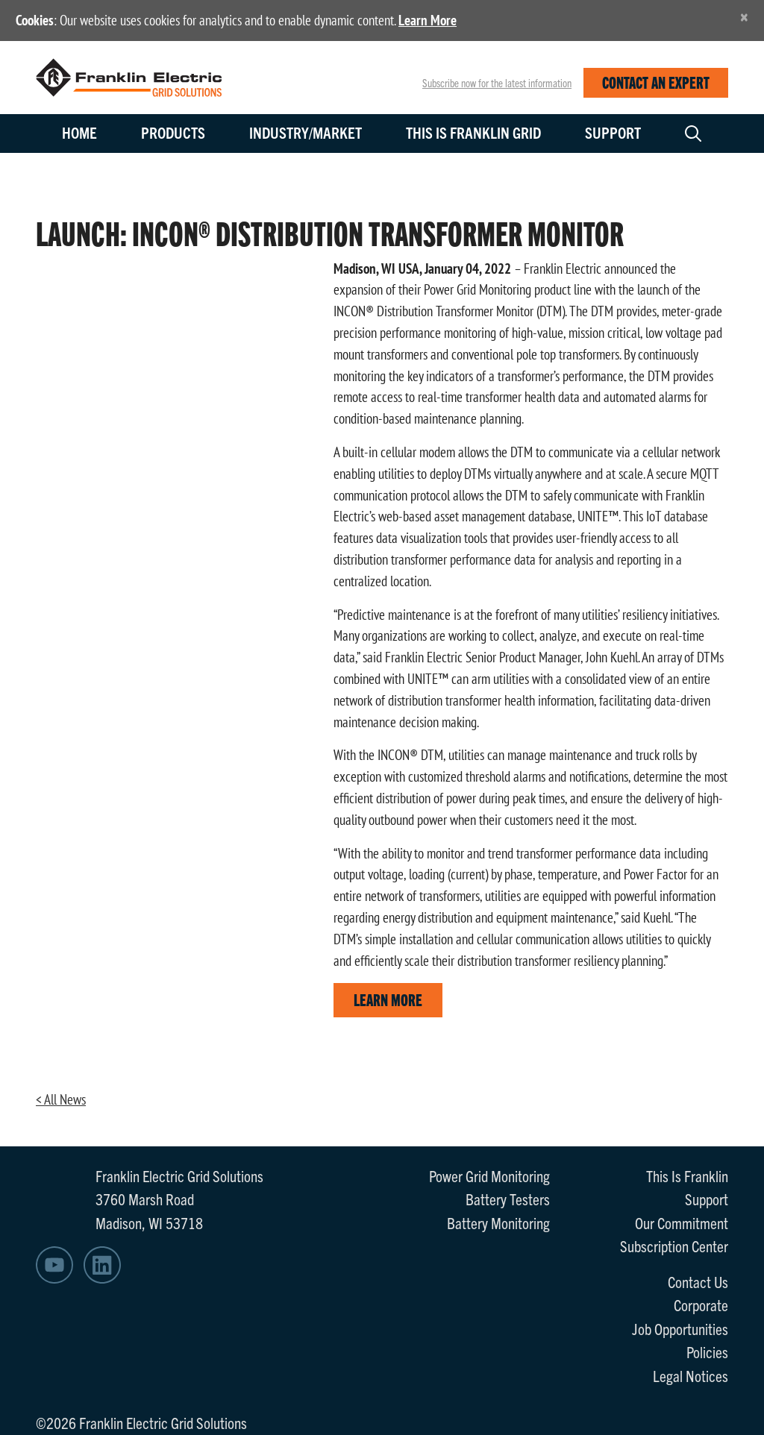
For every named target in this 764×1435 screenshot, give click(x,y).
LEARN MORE (388, 999)
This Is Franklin (687, 1175)
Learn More (427, 20)
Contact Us (698, 1281)
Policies (707, 1351)
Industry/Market (305, 132)
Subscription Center (674, 1245)
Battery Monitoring (498, 1222)
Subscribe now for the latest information (497, 83)
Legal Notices (690, 1375)
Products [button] (173, 132)
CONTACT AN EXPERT (656, 81)
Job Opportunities (680, 1328)
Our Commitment (681, 1222)
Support (613, 132)
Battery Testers (508, 1198)
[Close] (744, 17)
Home (79, 132)
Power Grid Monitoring (489, 1175)
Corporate (701, 1304)
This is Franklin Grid (473, 132)
